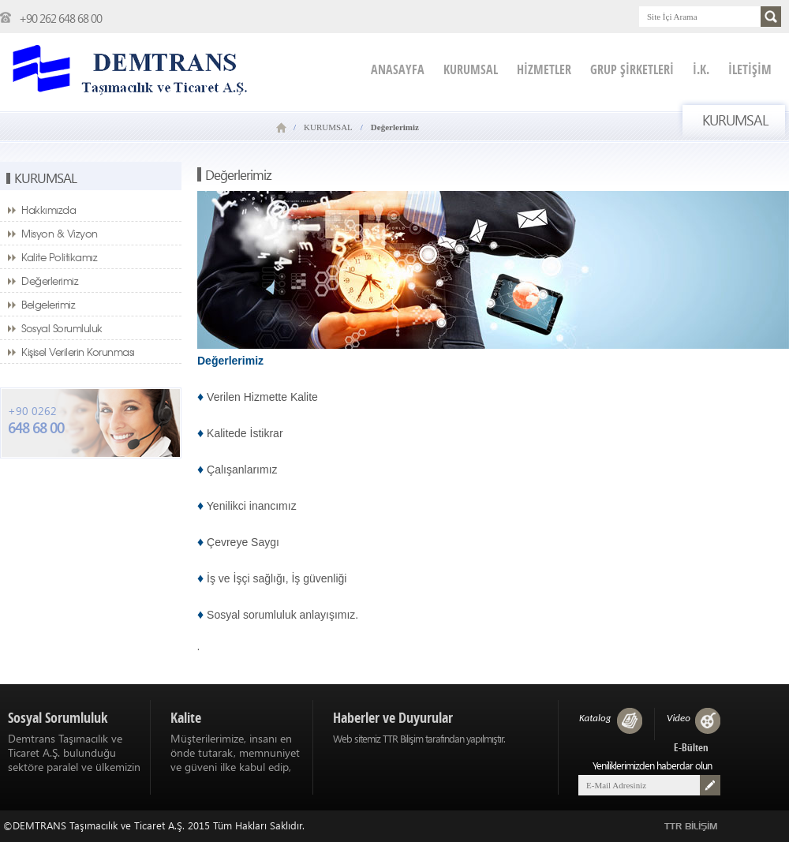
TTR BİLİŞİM (691, 826)
